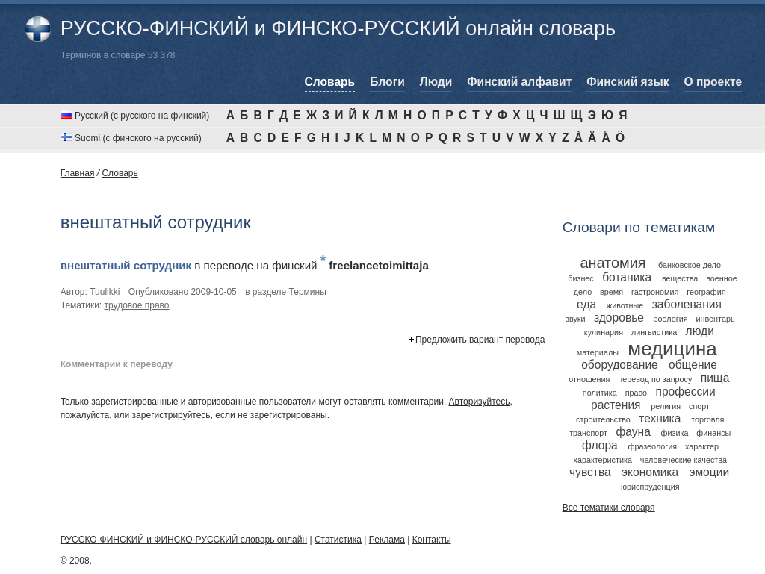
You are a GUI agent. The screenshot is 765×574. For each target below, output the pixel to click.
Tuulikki (105, 292)
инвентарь (715, 318)
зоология (671, 318)
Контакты (431, 539)
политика (600, 392)
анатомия (612, 263)
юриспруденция (650, 486)
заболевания (687, 304)
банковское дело (689, 265)
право (636, 392)
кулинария (603, 332)
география (706, 291)
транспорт (588, 432)
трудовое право (137, 305)
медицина (672, 348)
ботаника (626, 277)
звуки (576, 318)
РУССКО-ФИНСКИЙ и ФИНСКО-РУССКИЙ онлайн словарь (338, 28)
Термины (307, 292)
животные (625, 305)
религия (666, 406)
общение (693, 364)
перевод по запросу (655, 379)
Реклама (387, 539)
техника (660, 418)
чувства (590, 472)
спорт (699, 406)
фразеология (653, 446)
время (611, 291)
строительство (603, 419)
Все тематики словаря (609, 507)
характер (702, 446)
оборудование (619, 364)
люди (700, 331)
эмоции (709, 472)
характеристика (603, 459)
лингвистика (654, 332)
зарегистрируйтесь (171, 415)
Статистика (338, 539)
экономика (650, 472)
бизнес (581, 278)
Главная (78, 173)
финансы (713, 432)
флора (600, 445)
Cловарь (119, 173)
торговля (707, 419)
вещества (680, 278)
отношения (589, 379)
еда (586, 304)
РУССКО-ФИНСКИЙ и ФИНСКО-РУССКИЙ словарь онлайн (184, 539)
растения (616, 405)
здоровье (619, 317)
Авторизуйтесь (479, 401)
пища (715, 378)
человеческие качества (683, 459)
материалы (598, 352)
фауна (633, 431)
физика (675, 432)
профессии (685, 391)
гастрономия (654, 291)
